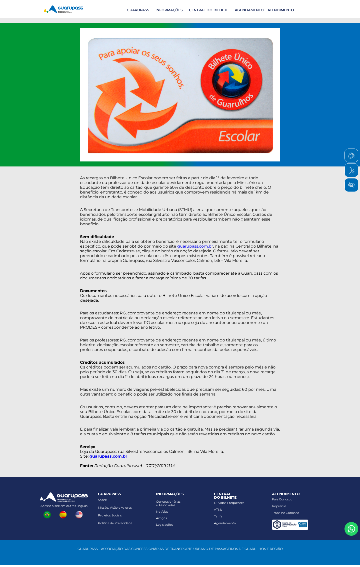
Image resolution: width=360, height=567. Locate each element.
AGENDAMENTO (249, 10)
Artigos (161, 518)
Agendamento (225, 523)
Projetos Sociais (110, 515)
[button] (137, 10)
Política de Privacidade (115, 523)
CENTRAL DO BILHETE (208, 10)
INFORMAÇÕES (169, 10)
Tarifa (218, 516)
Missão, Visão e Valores (115, 507)
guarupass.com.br (195, 246)
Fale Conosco (282, 499)
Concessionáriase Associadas (168, 503)
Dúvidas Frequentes (229, 503)
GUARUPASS (138, 10)
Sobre (102, 500)
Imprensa (279, 506)
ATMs (218, 509)
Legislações (164, 524)
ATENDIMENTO (281, 10)
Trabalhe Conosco (285, 513)
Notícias (162, 511)
